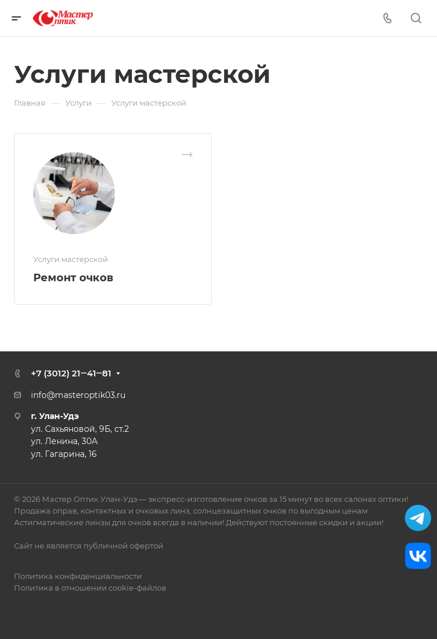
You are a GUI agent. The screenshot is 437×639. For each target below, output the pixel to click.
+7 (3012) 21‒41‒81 (71, 373)
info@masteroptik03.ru (78, 395)
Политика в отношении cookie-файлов (90, 587)
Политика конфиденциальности (78, 576)
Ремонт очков (73, 277)
